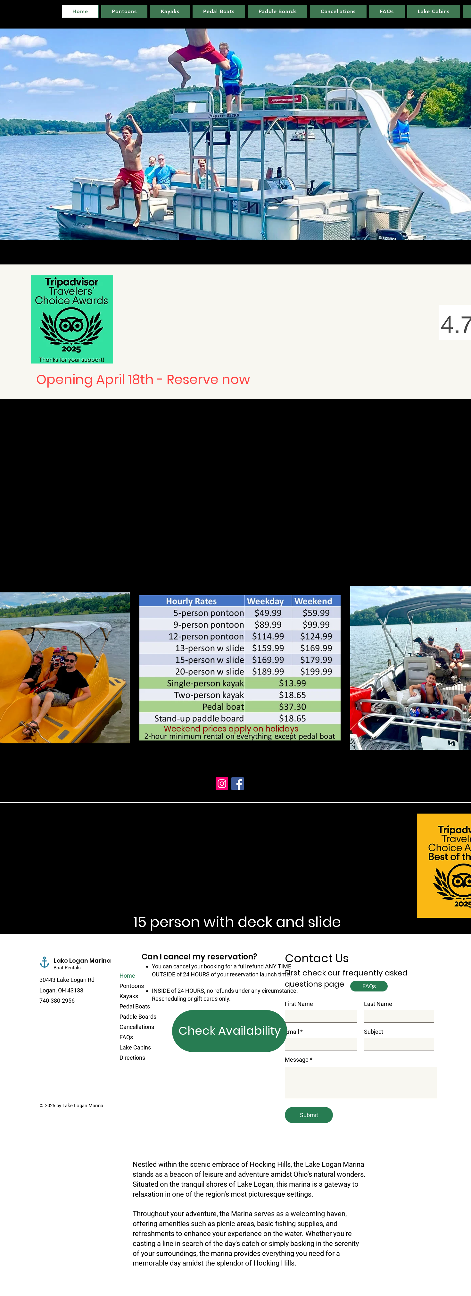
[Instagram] (222, 783)
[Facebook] (237, 783)
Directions (132, 1057)
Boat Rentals (68, 968)
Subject (373, 1032)
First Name (299, 1004)
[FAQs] (369, 986)
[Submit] (309, 1115)
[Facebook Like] (79, 1118)
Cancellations (137, 1027)
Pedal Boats (135, 1006)
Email (292, 1032)
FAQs (126, 1037)
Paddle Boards (138, 1016)
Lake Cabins (135, 1047)
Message (297, 1060)
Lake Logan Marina (82, 961)
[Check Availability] (229, 1031)
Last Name (378, 1004)
